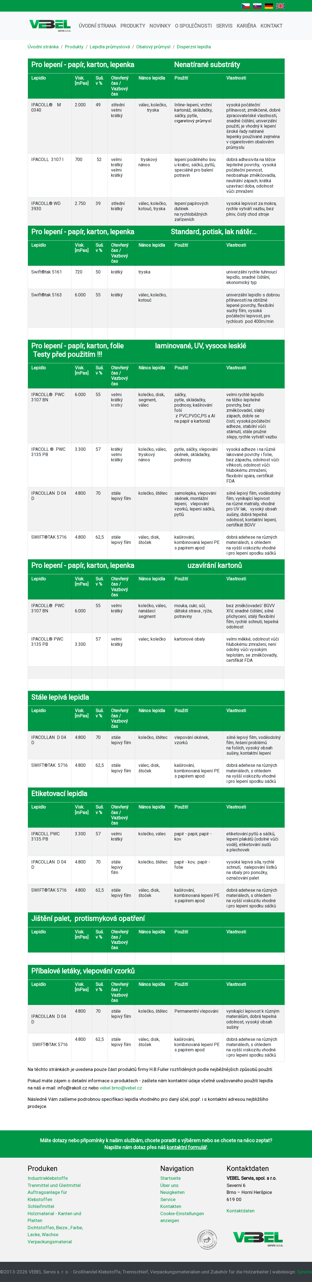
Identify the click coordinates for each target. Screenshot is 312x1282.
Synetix (304, 1272)
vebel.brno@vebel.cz (121, 1088)
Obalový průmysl (153, 46)
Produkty (132, 26)
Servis (224, 26)
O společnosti (193, 26)
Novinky (160, 26)
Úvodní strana (97, 26)
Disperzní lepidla (194, 46)
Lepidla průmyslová (110, 46)
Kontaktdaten (241, 1210)
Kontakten (170, 1206)
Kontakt (271, 26)
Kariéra (246, 26)
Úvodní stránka (43, 46)
